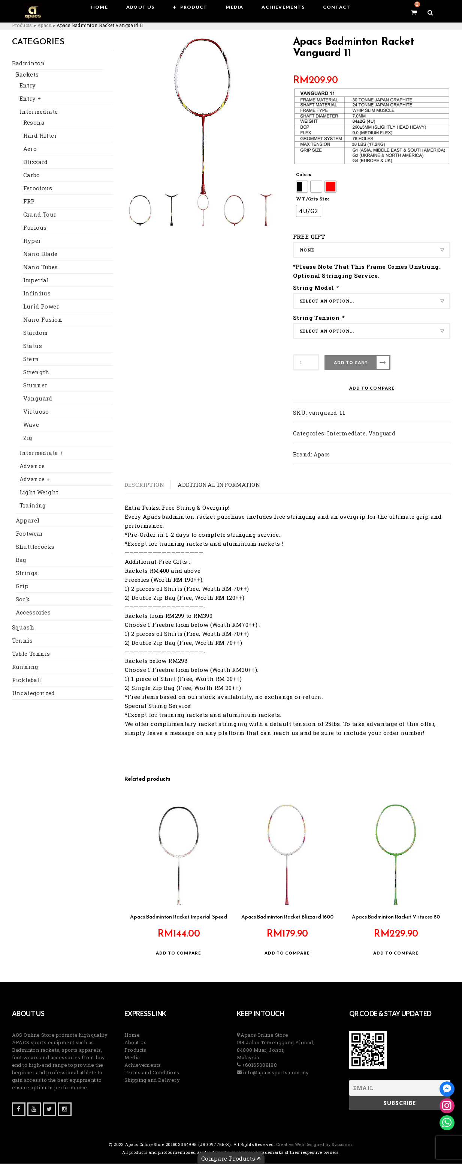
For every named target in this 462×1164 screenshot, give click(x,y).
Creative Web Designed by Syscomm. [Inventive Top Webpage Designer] (314, 1144)
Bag (21, 560)
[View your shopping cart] (405, 12)
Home (132, 1035)
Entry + (30, 98)
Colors (303, 174)
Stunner (35, 385)
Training (32, 505)
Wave (31, 425)
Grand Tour (40, 214)
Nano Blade (40, 254)
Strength (36, 372)
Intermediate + (41, 453)
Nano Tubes (40, 267)
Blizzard (35, 162)
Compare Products (231, 1158)
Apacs (322, 454)
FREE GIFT (309, 236)
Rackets (27, 74)
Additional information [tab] (219, 484)
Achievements (142, 1065)
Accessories (33, 612)
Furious (35, 228)
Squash (23, 627)
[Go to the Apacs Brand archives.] (44, 25)
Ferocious (37, 188)
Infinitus (37, 293)
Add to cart (351, 362)
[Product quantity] (306, 362)
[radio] (302, 186)
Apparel (28, 520)
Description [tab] (144, 484)
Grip (22, 586)
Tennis (22, 640)
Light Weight (38, 492)
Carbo (31, 175)
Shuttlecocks (35, 547)
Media (132, 1057)
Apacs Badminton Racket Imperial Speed (178, 917)
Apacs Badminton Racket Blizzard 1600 (287, 917)
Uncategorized (33, 693)
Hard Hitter (40, 136)
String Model (316, 287)
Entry (27, 85)
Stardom (35, 333)
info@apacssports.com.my (275, 1072)
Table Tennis (31, 654)
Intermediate (38, 112)
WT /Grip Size (313, 199)
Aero (30, 149)
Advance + (34, 479)
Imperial (36, 280)
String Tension (319, 317)
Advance (32, 466)
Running (25, 667)
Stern (31, 359)
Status (32, 346)
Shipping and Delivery (152, 1080)
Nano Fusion (42, 320)
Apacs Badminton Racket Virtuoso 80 (396, 917)
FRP (29, 201)
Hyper (32, 241)
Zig (28, 438)
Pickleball (27, 680)
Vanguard (37, 398)
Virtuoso (36, 412)
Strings (27, 573)
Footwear (29, 534)
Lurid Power (41, 306)
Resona (34, 122)
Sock (23, 599)
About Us (135, 1042)
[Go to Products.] (22, 25)
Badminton (28, 63)
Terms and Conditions (151, 1072)
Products (135, 1050)
